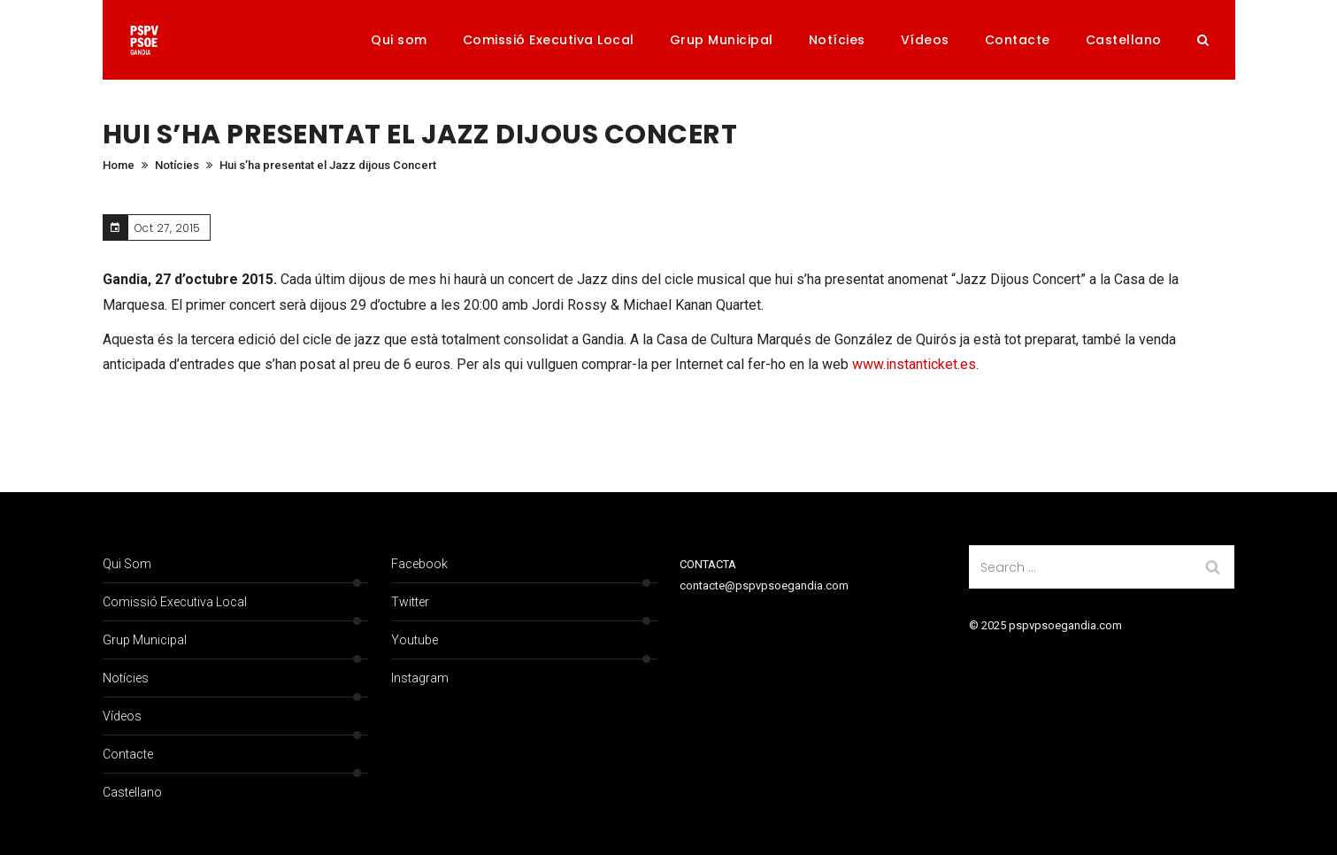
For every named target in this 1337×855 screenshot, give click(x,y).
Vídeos (925, 40)
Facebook (419, 564)
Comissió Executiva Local (548, 40)
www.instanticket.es (914, 364)
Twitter (410, 602)
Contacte (1017, 40)
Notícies (837, 40)
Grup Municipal (721, 40)
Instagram (420, 678)
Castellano (1124, 40)
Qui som (399, 40)
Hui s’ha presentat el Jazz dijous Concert (327, 165)
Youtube (414, 640)
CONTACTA (708, 564)
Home (118, 165)
